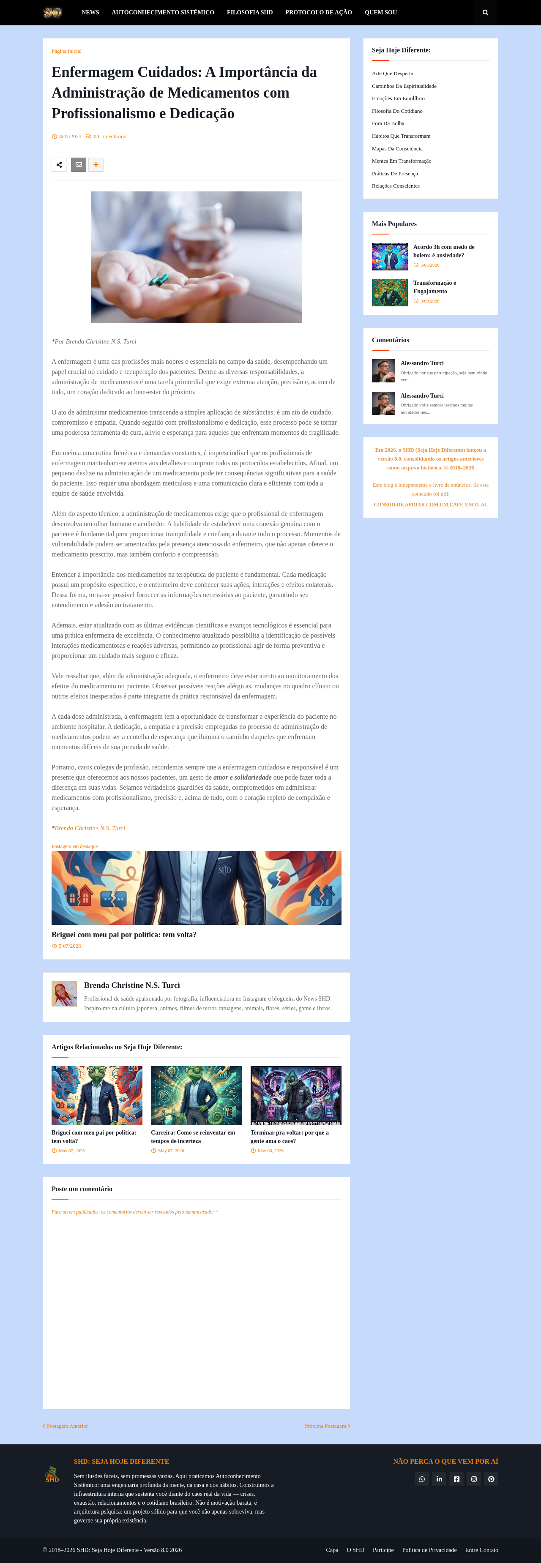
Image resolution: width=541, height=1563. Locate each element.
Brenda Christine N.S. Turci (90, 828)
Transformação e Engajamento (434, 287)
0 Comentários (110, 136)
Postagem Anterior (67, 1426)
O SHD (355, 1550)
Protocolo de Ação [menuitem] (319, 12)
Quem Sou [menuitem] (381, 12)
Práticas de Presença (395, 173)
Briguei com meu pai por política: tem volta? (124, 934)
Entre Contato (481, 1550)
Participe (383, 1550)
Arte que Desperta (392, 73)
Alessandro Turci (422, 363)
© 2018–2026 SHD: (67, 1550)
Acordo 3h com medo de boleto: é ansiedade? (444, 251)
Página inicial (67, 51)
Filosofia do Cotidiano (397, 111)
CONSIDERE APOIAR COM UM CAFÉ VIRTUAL (431, 504)
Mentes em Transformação (402, 161)
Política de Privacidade (429, 1550)
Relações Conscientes (396, 186)
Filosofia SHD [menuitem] (250, 12)
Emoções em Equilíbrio (398, 98)
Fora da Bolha (388, 123)
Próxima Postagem (325, 1426)
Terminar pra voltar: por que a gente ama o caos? (290, 1136)
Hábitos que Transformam (401, 136)
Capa (332, 1550)
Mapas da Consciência (397, 148)
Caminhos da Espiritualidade (404, 86)
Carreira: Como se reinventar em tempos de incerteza (193, 1136)
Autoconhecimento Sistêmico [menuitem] (163, 12)
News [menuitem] (90, 12)
